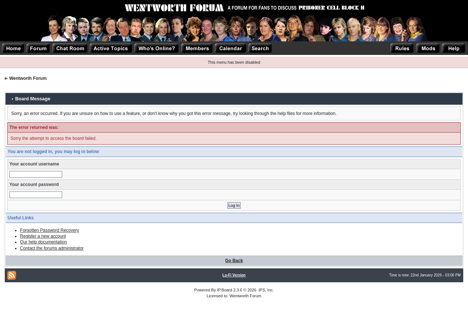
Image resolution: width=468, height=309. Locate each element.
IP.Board (224, 290)
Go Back (234, 260)
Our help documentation (43, 242)
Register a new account (43, 236)
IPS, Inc (265, 290)
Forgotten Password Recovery (49, 230)
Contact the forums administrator (52, 248)
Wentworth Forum (27, 78)
